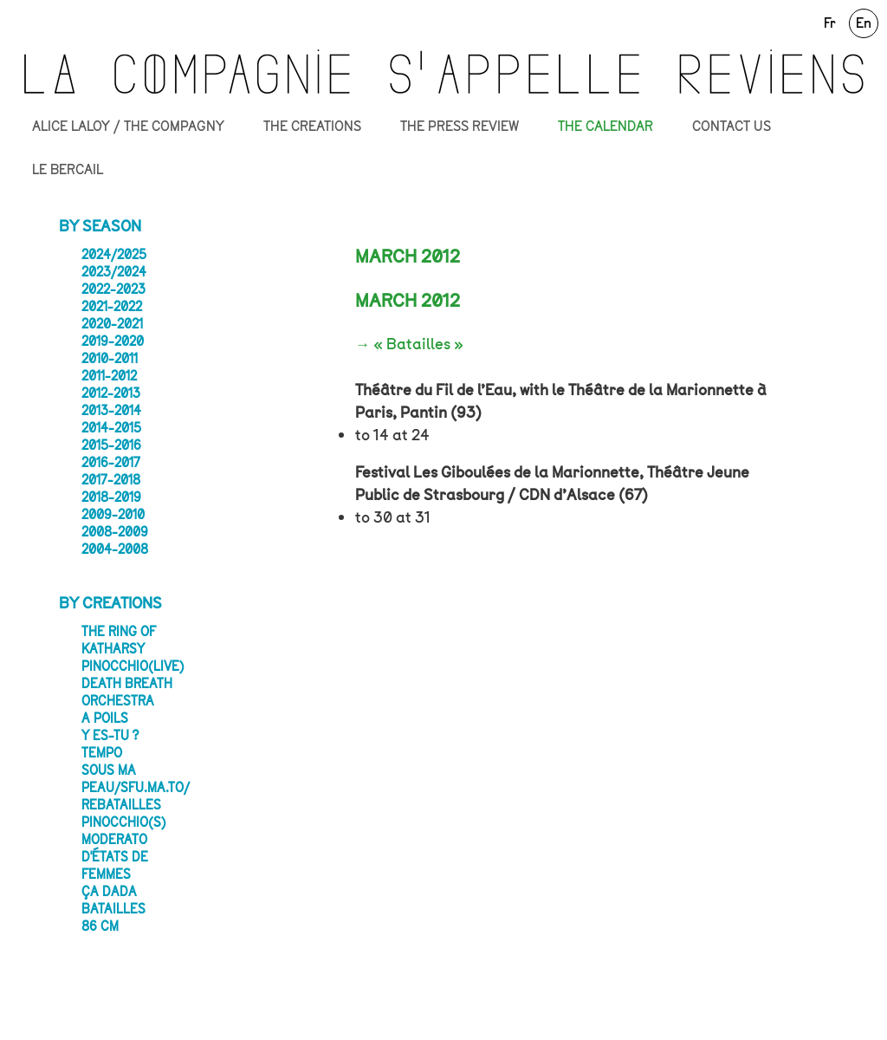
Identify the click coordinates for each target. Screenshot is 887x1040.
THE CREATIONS (312, 126)
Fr (830, 23)
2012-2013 (110, 393)
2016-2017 (110, 462)
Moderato (114, 839)
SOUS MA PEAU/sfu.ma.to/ (135, 779)
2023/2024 (113, 272)
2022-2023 (113, 289)
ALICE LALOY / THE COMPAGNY (128, 126)
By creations (110, 603)
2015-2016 (111, 445)
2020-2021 (112, 324)
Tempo (101, 753)
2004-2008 (114, 549)
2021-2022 (111, 306)
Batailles (113, 909)
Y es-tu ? (110, 735)
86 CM (100, 926)
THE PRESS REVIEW (459, 126)
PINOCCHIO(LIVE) (133, 666)
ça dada (109, 891)
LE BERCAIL (67, 169)
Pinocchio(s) (123, 822)
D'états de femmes (114, 865)
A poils (104, 718)
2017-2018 (110, 480)
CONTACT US (731, 126)
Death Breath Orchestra (126, 692)
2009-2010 (113, 514)
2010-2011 (109, 358)
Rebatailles (121, 805)
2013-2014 (111, 410)
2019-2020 (112, 341)
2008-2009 (114, 532)
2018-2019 (111, 497)
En (863, 23)
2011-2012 (109, 376)
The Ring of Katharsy (118, 640)
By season (100, 226)
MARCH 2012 (407, 301)
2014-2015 (111, 428)
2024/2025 (113, 254)
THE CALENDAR (605, 126)
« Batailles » (418, 344)
